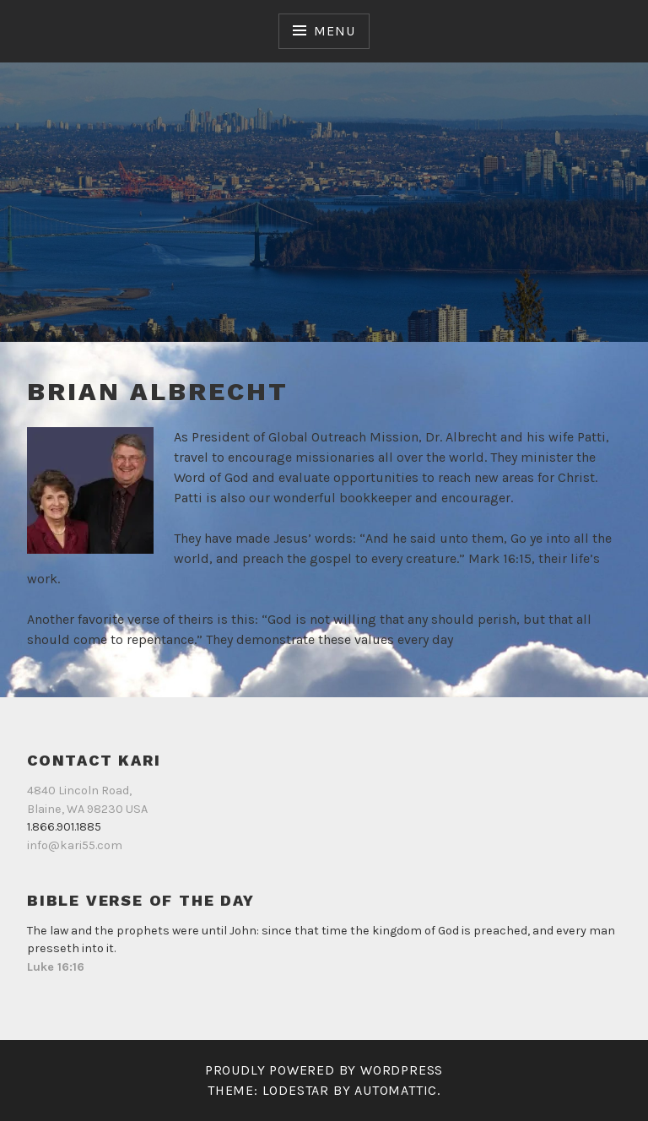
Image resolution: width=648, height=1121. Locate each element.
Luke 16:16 (55, 967)
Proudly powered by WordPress (324, 1070)
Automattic (395, 1090)
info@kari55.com (74, 845)
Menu (334, 31)
